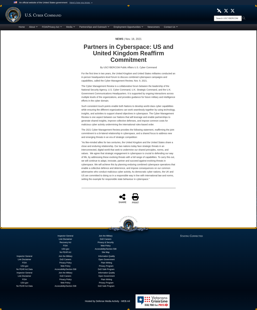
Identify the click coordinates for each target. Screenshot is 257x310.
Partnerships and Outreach (94, 27)
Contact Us (171, 27)
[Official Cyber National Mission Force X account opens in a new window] (232, 10)
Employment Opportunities (128, 27)
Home (22, 27)
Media (70, 27)
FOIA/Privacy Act (52, 27)
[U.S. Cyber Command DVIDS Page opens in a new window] (219, 10)
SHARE (122, 198)
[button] (81, 2)
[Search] (228, 18)
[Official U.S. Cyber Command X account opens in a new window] (226, 10)
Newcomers (154, 27)
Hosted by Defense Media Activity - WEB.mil (107, 301)
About (33, 27)
